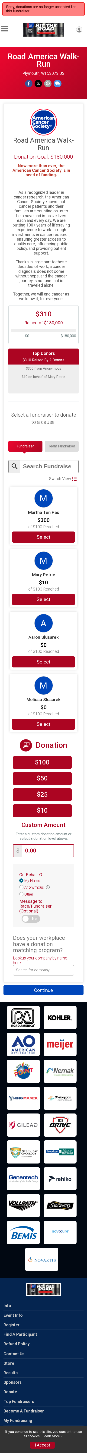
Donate (10, 1392)
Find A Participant (20, 1334)
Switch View (63, 478)
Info (7, 1305)
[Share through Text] (57, 83)
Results (10, 1373)
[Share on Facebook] (28, 83)
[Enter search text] (49, 466)
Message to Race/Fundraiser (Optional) (35, 906)
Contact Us (13, 1354)
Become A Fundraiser (23, 1411)
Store (8, 1363)
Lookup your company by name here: (40, 960)
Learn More (51, 1436)
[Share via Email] (48, 83)
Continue (43, 990)
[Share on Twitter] (38, 83)
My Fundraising (17, 1420)
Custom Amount (43, 825)
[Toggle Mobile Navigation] (4, 29)
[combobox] (43, 970)
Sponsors (12, 1382)
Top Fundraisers (18, 1401)
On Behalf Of (31, 874)
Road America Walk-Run (43, 60)
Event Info (13, 1315)
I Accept (42, 1445)
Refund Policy (16, 1344)
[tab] (25, 446)
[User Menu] (79, 29)
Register (11, 1325)
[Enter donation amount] (48, 851)
